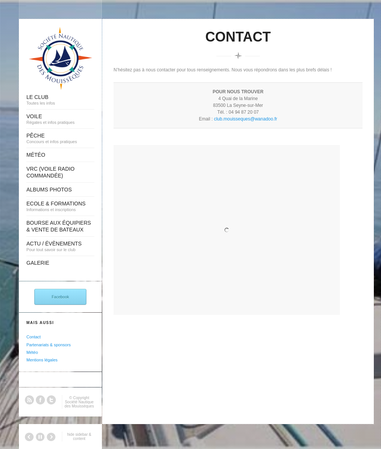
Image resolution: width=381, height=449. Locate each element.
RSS (29, 400)
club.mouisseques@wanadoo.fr (245, 119)
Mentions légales (42, 360)
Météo (32, 352)
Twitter (51, 400)
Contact (33, 337)
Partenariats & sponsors (48, 345)
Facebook (60, 297)
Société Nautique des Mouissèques (79, 404)
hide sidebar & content (79, 436)
